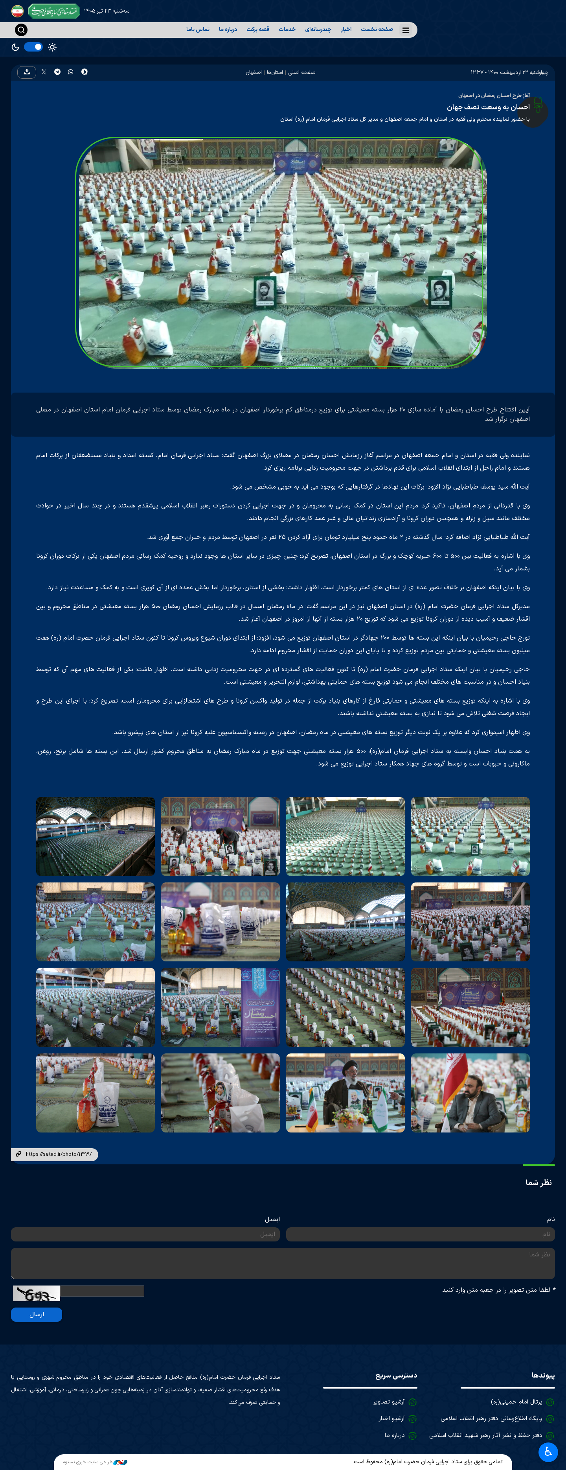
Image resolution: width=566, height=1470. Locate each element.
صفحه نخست (377, 30)
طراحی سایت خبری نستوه (95, 1462)
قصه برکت (257, 30)
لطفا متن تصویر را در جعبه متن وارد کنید (498, 1290)
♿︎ (548, 1452)
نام (551, 1219)
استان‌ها (275, 72)
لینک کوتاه (18, 1154)
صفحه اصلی (301, 72)
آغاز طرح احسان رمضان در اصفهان (494, 96)
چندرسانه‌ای (318, 30)
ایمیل (272, 1219)
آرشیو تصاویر (389, 1402)
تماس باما (197, 30)
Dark (15, 47)
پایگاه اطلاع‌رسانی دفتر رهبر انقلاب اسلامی (491, 1418)
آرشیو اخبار (392, 1418)
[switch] (33, 47)
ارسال (36, 1314)
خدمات (287, 30)
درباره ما (228, 30)
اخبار (346, 30)
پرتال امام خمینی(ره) (516, 1402)
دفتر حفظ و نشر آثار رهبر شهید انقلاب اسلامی (485, 1435)
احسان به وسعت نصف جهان (488, 107)
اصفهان (254, 72)
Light (52, 47)
